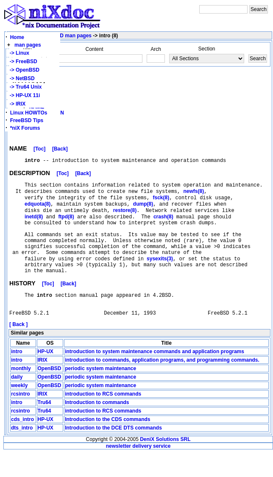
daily (16, 401)
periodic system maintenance (100, 393)
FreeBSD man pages (67, 36)
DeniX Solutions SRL (165, 463)
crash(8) (163, 225)
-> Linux (18, 53)
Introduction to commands (97, 427)
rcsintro (20, 418)
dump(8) (143, 210)
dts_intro (22, 452)
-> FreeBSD (22, 61)
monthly (21, 393)
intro (16, 376)
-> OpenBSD (23, 70)
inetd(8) (34, 225)
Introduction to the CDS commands (107, 443)
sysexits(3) (160, 275)
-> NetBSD (21, 78)
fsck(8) (161, 203)
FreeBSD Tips (26, 120)
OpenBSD (49, 393)
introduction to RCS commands (103, 418)
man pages (27, 45)
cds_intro (22, 443)
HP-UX (45, 376)
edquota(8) (37, 210)
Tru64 (44, 427)
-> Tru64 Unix (24, 87)
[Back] (60, 150)
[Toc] (39, 150)
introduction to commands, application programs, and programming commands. (162, 384)
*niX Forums (25, 128)
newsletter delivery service (138, 470)
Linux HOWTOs (28, 113)
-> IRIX (16, 104)
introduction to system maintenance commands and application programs (154, 376)
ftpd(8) (66, 225)
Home (17, 37)
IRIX (42, 384)
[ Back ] (18, 348)
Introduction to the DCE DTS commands (113, 452)
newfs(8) (193, 196)
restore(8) (124, 217)
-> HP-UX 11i (23, 95)
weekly (19, 410)
